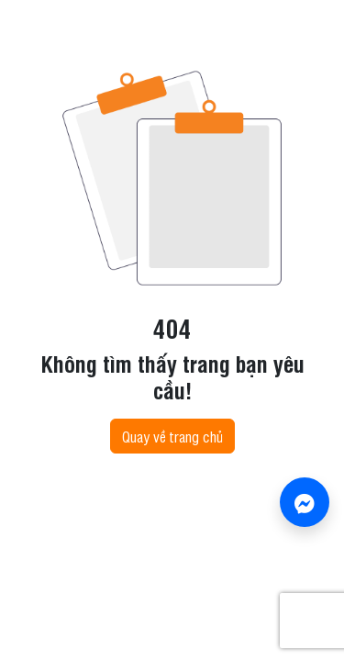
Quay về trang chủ (172, 436)
